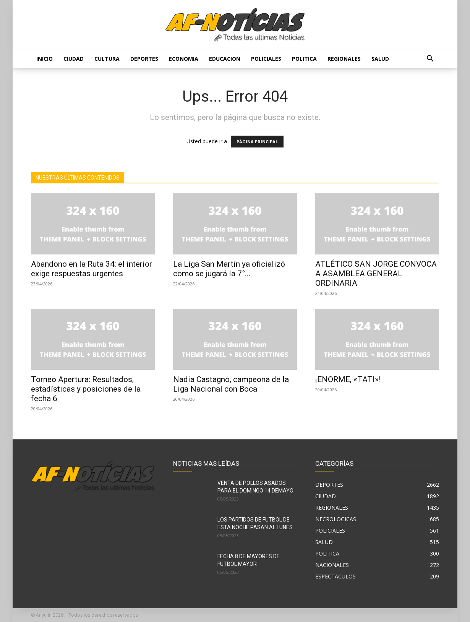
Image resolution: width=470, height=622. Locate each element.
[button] (430, 59)
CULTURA (107, 58)
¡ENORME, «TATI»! (348, 379)
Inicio (44, 58)
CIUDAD (73, 58)
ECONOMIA (183, 58)
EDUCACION (224, 58)
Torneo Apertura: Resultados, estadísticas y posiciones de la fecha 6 (86, 389)
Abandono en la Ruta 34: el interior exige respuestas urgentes (91, 268)
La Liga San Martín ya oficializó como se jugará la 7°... (229, 268)
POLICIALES (266, 58)
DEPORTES (144, 58)
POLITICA (304, 58)
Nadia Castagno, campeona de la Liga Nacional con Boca (231, 384)
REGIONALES (344, 58)
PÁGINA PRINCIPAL (257, 141)
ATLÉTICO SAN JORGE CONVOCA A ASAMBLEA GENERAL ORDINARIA (376, 273)
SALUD (380, 58)
